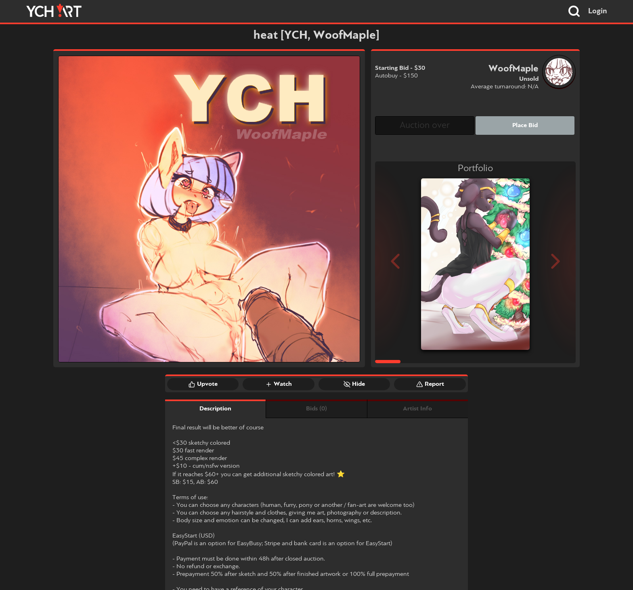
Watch (278, 384)
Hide (354, 384)
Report (430, 384)
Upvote (203, 384)
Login (597, 11)
